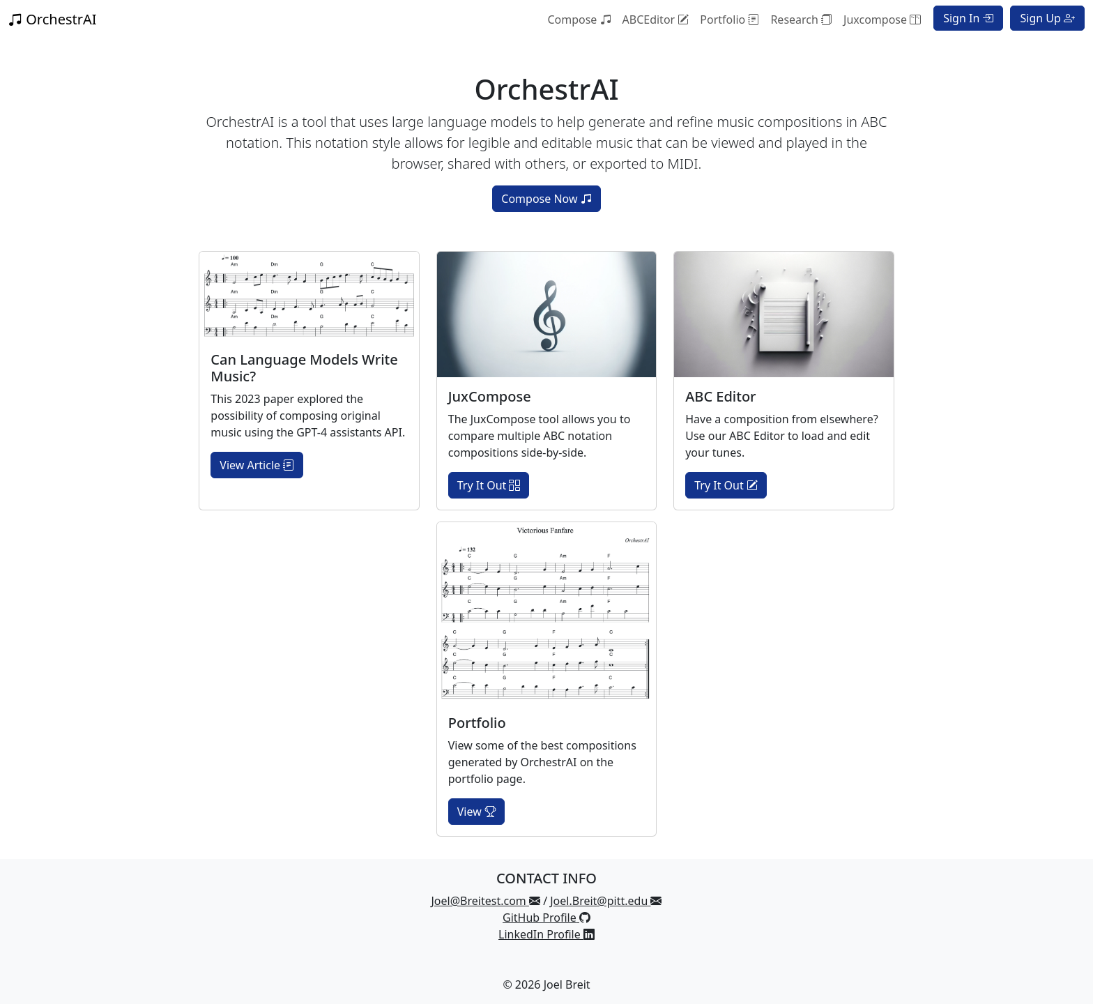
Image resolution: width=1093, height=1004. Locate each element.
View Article (257, 465)
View (476, 811)
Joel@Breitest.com (485, 900)
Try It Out (489, 485)
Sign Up (1047, 18)
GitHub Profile (546, 917)
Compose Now (546, 198)
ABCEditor (655, 19)
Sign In (968, 18)
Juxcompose (882, 19)
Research (801, 19)
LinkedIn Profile (546, 934)
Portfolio (729, 19)
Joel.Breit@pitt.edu (606, 900)
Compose (579, 19)
